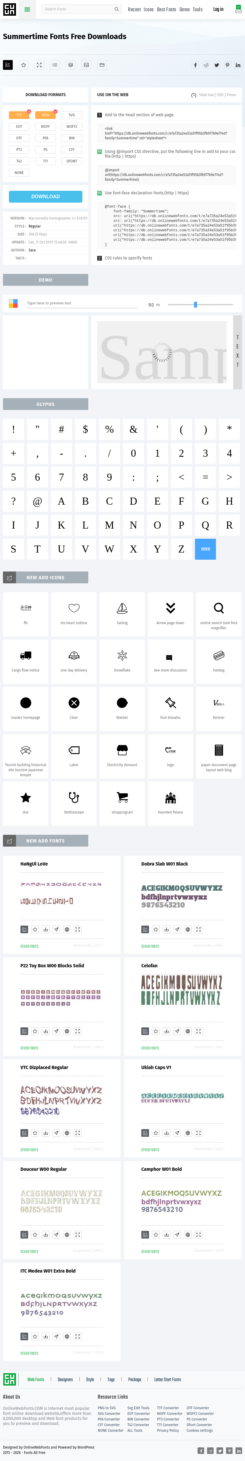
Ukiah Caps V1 (156, 1067)
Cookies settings (200, 1430)
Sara (32, 250)
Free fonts (10, 10)
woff (45, 127)
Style (90, 1380)
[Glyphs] (55, 65)
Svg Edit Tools (138, 1408)
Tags (111, 1380)
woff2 (72, 127)
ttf (19, 115)
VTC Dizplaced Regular (44, 1067)
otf (19, 138)
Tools (198, 10)
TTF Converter (168, 1408)
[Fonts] (102, 65)
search (116, 9)
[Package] (71, 65)
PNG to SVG (107, 1408)
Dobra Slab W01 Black (164, 864)
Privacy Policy (168, 1430)
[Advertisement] (47, 352)
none (19, 173)
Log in (218, 9)
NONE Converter (111, 1430)
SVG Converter (109, 1414)
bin (72, 138)
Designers (65, 1380)
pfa (45, 138)
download (45, 196)
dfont (71, 161)
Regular (34, 226)
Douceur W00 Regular (43, 1169)
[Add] (8, 65)
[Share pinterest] (227, 65)
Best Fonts (167, 10)
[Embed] (67, 929)
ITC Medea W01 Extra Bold (48, 1271)
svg (72, 115)
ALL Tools (134, 1430)
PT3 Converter (168, 1419)
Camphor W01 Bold (161, 1169)
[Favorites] (23, 65)
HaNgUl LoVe (34, 864)
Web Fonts (36, 1380)
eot (19, 127)
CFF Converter (109, 1425)
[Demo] (39, 65)
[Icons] (86, 65)
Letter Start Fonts (167, 1380)
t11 (45, 161)
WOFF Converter (169, 1414)
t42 (19, 161)
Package (134, 1380)
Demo (185, 10)
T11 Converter (167, 1425)
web (45, 115)
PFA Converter (109, 1419)
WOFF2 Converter (200, 1414)
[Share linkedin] (238, 65)
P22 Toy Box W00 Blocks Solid (52, 965)
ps (45, 150)
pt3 (19, 150)
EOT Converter (138, 1414)
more (205, 549)
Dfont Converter (199, 1425)
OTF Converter (198, 1408)
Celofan (149, 965)
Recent (134, 10)
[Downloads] (45, 929)
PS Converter (197, 1419)
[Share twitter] (217, 65)
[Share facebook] (195, 65)
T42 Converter (138, 1425)
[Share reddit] (206, 65)
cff (72, 150)
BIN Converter (138, 1419)
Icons (149, 10)
